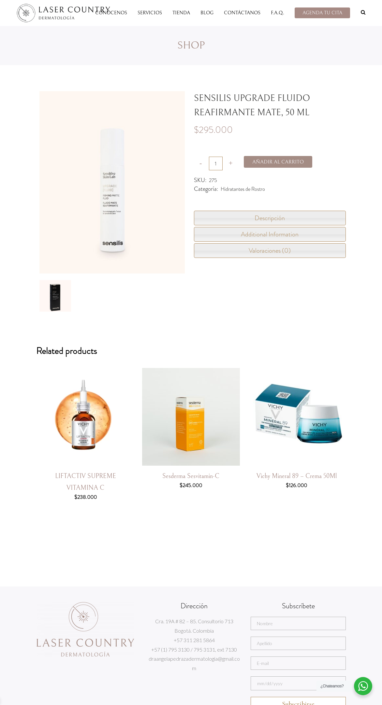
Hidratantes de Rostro (243, 189)
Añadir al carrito (278, 162)
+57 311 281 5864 (194, 640)
